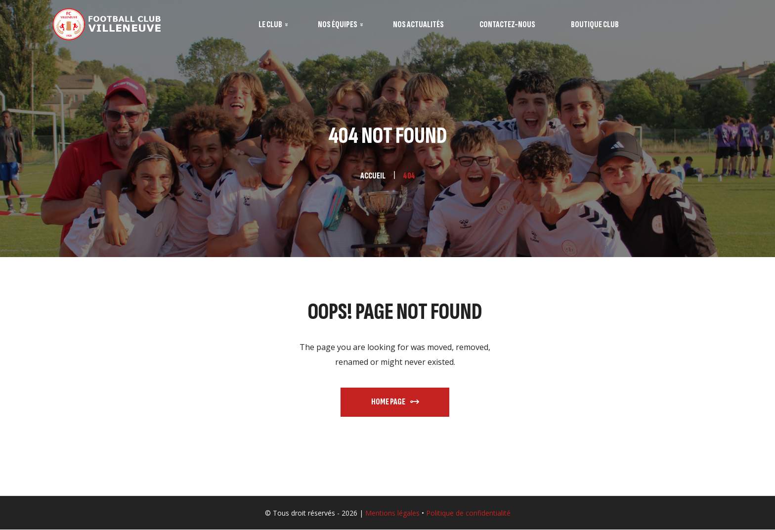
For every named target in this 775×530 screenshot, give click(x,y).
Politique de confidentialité (468, 513)
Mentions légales (392, 513)
